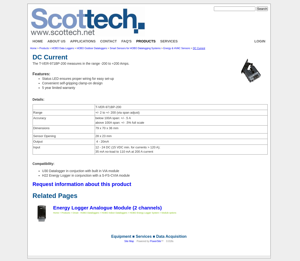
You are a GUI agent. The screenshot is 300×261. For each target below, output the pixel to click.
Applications (82, 41)
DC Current (199, 48)
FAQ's (126, 41)
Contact (108, 41)
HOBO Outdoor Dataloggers (92, 48)
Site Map (129, 241)
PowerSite (155, 241)
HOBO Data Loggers (63, 48)
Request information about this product (82, 184)
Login (259, 41)
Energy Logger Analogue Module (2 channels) (107, 207)
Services (169, 41)
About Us (56, 41)
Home (38, 41)
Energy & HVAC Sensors (176, 48)
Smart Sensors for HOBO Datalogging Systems (135, 48)
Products (146, 41)
